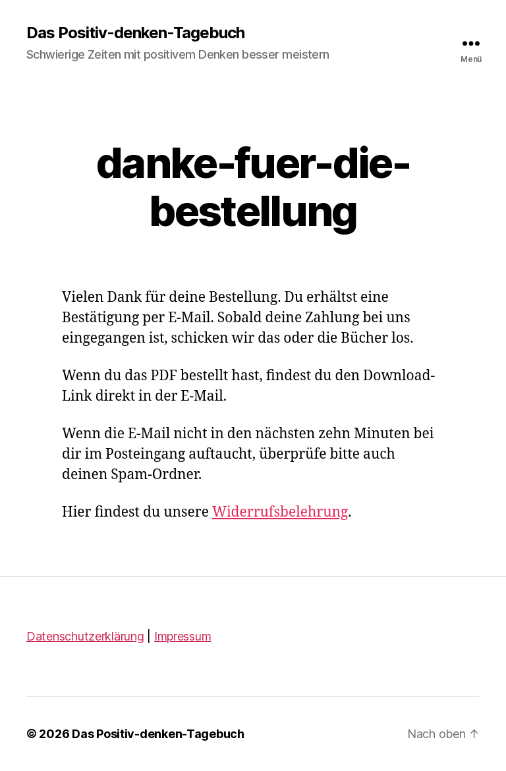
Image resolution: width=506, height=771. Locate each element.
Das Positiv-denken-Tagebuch (135, 33)
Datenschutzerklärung (85, 636)
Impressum (182, 636)
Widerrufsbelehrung (280, 512)
